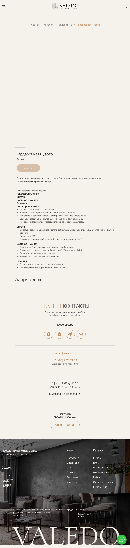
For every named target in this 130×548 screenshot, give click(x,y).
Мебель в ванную (102, 472)
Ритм (6, 481)
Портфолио (73, 457)
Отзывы (71, 472)
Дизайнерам (74, 462)
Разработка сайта (84, 515)
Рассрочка (73, 477)
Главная (34, 24)
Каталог (48, 24)
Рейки (96, 477)
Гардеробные (65, 24)
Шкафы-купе (100, 486)
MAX (5, 486)
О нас (70, 467)
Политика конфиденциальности (70, 509)
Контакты (72, 482)
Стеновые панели (103, 482)
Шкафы (97, 457)
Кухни (96, 462)
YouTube (6, 475)
